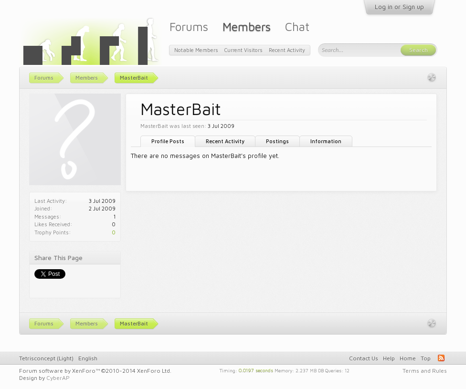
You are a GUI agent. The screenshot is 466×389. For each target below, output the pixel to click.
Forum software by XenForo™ (95, 370)
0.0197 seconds (256, 370)
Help (389, 358)
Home (408, 358)
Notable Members (196, 50)
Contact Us (363, 358)
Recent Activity (225, 141)
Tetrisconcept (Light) (46, 358)
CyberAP (58, 377)
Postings (277, 141)
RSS (441, 358)
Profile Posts (167, 141)
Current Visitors (243, 50)
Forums (188, 26)
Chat (297, 26)
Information (325, 141)
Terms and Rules (424, 370)
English (87, 358)
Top (426, 358)
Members (246, 26)
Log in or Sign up (399, 7)
